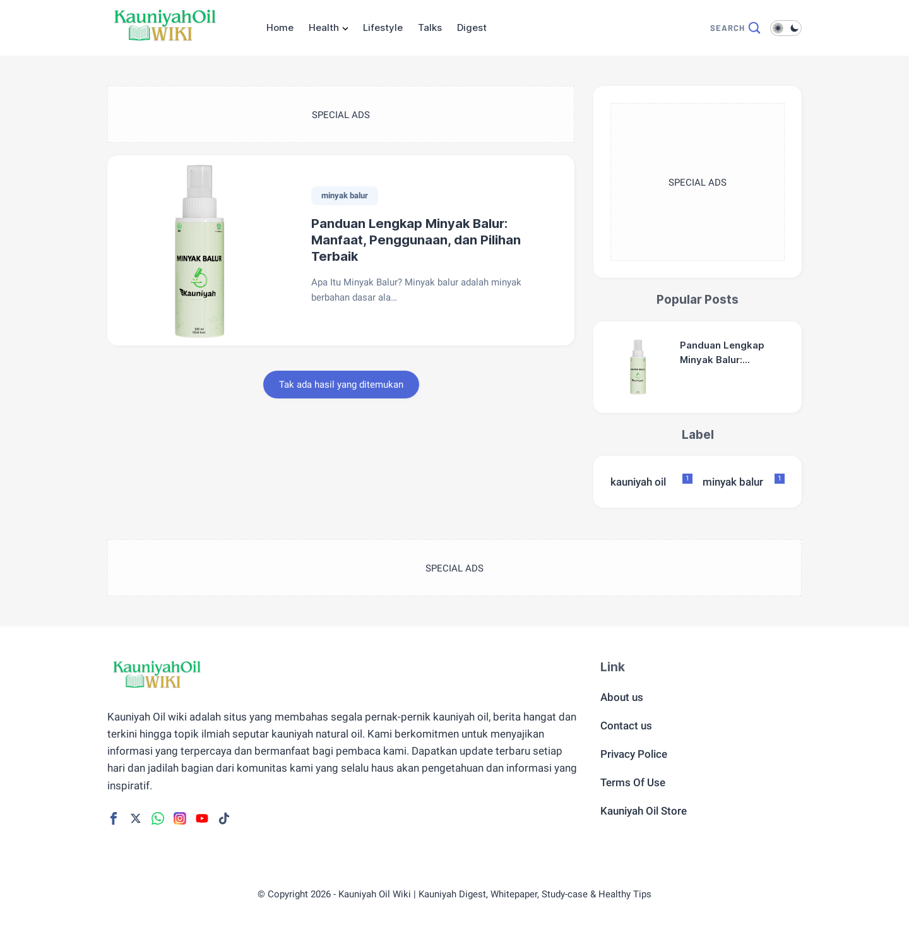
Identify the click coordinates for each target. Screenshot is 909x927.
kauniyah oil (651, 481)
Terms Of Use (632, 782)
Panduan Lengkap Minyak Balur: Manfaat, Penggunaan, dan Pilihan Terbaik (416, 240)
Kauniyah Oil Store (643, 810)
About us (621, 697)
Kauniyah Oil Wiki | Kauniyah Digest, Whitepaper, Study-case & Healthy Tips (494, 894)
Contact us (626, 725)
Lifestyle (383, 27)
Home (280, 27)
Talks (430, 27)
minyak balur (344, 195)
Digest (472, 27)
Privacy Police (633, 754)
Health (324, 27)
